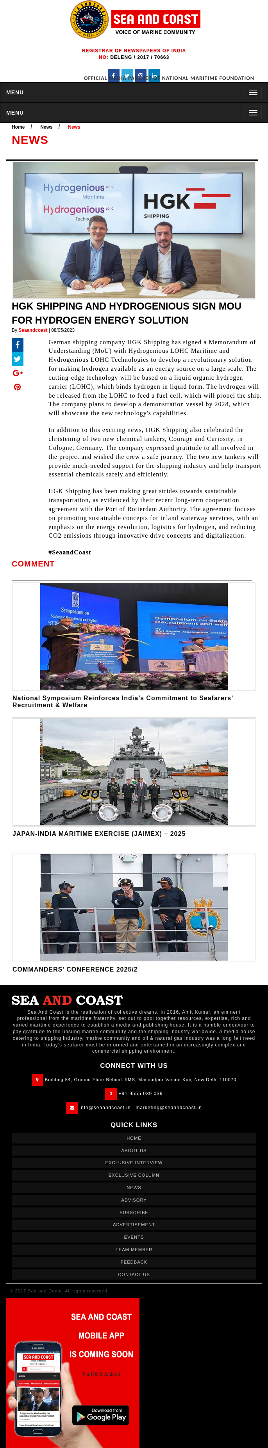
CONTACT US (134, 1274)
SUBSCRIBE (134, 1212)
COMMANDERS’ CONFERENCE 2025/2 (75, 969)
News (46, 127)
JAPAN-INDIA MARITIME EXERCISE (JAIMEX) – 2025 (99, 833)
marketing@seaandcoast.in (169, 1107)
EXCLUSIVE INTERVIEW (134, 1162)
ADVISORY (134, 1200)
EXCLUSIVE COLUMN (134, 1175)
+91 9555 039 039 (141, 1093)
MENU (15, 92)
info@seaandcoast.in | (106, 1107)
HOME (134, 1138)
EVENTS (134, 1237)
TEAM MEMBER (134, 1249)
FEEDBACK (134, 1262)
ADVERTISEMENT (134, 1224)
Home (18, 127)
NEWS (134, 1187)
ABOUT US (134, 1150)
